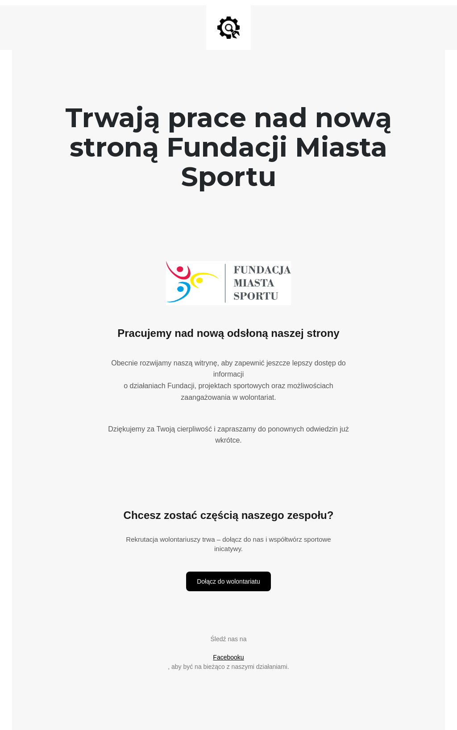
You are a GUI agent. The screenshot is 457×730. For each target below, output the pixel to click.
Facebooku (228, 657)
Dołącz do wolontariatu (228, 581)
